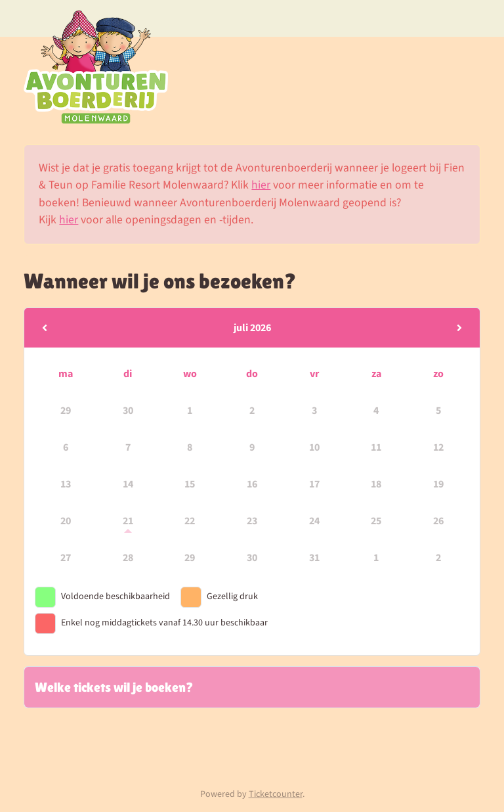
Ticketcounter (276, 794)
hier (260, 185)
